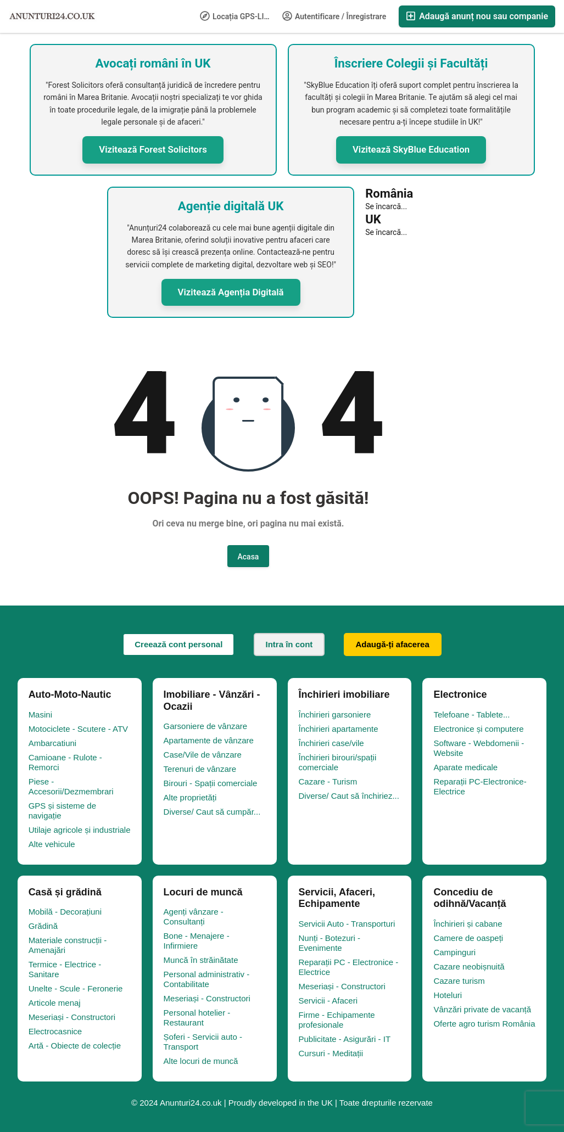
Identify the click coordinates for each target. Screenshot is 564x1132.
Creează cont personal (178, 644)
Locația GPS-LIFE (236, 16)
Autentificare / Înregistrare (334, 16)
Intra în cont (289, 644)
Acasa (248, 556)
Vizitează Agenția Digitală (231, 292)
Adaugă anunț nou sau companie (477, 16)
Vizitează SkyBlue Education (411, 149)
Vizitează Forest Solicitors (153, 149)
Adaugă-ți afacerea (392, 644)
